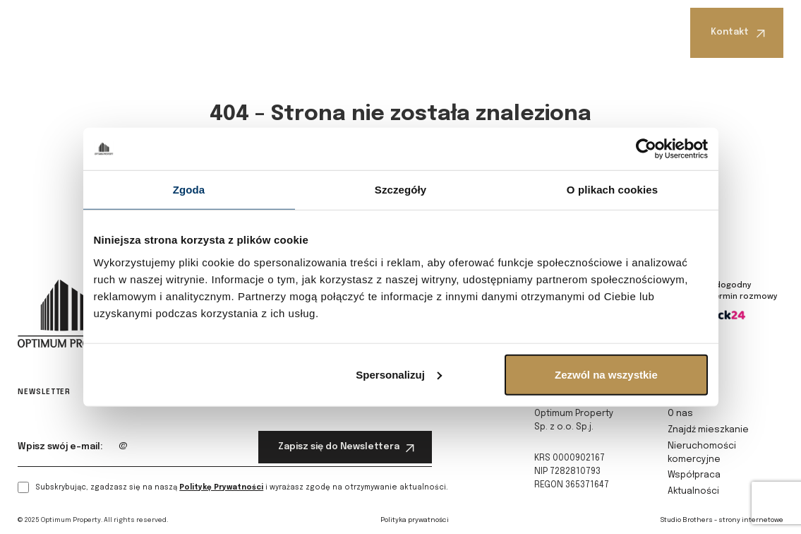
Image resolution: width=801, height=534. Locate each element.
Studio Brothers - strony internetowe (722, 520)
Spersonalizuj (399, 374)
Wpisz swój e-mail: (60, 446)
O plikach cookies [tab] (612, 190)
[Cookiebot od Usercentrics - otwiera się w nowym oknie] (646, 149)
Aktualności (548, 30)
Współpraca (465, 30)
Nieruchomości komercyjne (354, 32)
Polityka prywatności (414, 520)
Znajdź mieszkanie (222, 30)
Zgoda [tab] (189, 190)
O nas (141, 30)
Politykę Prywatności (221, 487)
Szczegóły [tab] (400, 190)
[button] (144, 30)
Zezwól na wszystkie (606, 374)
